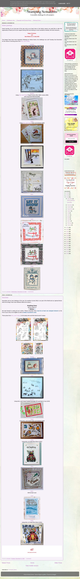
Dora (32, 169)
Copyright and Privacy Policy (24, 20)
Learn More (61, 3)
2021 (67, 231)
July (68, 213)
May (68, 217)
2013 (67, 247)
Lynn (32, 219)
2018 (67, 237)
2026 (67, 193)
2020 (67, 233)
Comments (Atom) (12, 569)
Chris (32, 144)
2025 (67, 195)
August (69, 211)
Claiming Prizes (37, 20)
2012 (67, 249)
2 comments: (31, 291)
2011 (67, 251)
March (69, 221)
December (5, 297)
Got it (68, 3)
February (69, 223)
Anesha (32, 44)
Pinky (32, 266)
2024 (67, 197)
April (68, 219)
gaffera (44, 574)
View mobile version (32, 565)
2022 (67, 229)
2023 (67, 227)
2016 (67, 241)
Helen (32, 194)
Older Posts (58, 563)
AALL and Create (25, 41)
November (69, 205)
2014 (67, 245)
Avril (32, 68)
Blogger (54, 574)
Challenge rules (11, 20)
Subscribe (71, 141)
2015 (67, 243)
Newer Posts (6, 563)
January (69, 225)
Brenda (32, 93)
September (70, 209)
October (69, 207)
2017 (67, 239)
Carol (32, 121)
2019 (67, 235)
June (68, 215)
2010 (67, 253)
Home (3, 20)
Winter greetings (7, 25)
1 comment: (29, 558)
